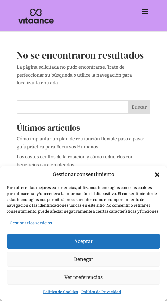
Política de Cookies (60, 292)
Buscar (139, 107)
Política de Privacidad (101, 292)
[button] (157, 174)
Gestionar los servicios (31, 223)
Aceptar (83, 241)
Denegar (83, 259)
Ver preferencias (83, 277)
